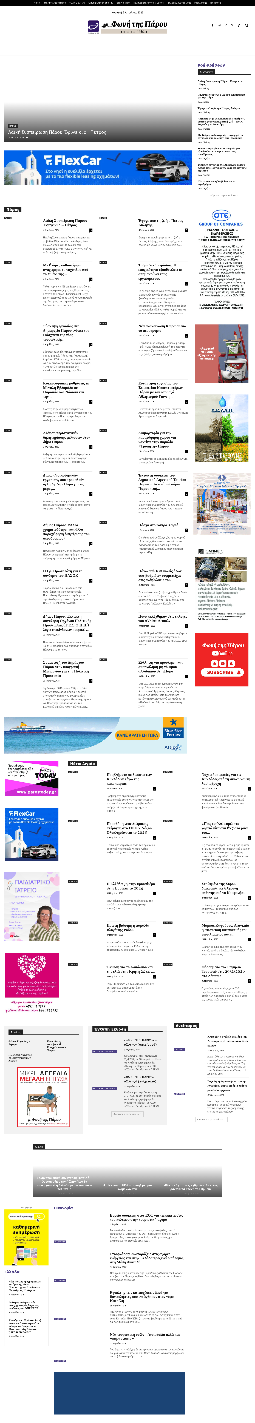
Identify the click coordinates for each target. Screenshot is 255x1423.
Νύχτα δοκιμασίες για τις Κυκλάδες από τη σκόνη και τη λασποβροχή (226, 779)
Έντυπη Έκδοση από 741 (105, 1052)
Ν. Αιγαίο (73, 772)
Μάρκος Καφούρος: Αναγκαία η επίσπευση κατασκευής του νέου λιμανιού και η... (225, 930)
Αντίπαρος (179, 1049)
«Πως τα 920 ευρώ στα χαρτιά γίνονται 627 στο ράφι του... (225, 828)
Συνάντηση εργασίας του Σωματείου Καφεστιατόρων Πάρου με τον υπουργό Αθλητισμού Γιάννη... (160, 390)
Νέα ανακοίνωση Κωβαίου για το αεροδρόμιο (216, 183)
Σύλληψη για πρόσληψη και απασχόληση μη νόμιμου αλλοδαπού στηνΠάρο (160, 667)
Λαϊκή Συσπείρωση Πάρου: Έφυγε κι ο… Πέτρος (57, 132)
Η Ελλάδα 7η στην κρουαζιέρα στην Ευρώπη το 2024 (131, 886)
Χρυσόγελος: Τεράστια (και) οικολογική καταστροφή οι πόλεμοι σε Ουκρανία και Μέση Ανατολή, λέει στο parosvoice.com (25, 1326)
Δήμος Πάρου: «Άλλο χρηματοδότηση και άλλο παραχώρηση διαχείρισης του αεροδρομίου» (66, 532)
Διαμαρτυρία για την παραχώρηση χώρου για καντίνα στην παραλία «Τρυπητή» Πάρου (157, 440)
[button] (246, 25)
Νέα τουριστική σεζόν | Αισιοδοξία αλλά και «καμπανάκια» (145, 1336)
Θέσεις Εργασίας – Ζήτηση (19, 1043)
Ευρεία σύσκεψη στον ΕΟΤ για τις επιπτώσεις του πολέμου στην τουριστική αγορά (146, 1217)
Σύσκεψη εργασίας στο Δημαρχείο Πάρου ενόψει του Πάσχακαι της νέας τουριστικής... (66, 333)
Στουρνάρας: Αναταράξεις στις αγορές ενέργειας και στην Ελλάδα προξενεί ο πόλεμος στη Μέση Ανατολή (146, 1258)
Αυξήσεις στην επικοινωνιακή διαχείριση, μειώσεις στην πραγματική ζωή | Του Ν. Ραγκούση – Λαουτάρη (221, 121)
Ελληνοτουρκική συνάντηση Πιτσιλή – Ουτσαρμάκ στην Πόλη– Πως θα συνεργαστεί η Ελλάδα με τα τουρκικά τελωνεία (64, 1183)
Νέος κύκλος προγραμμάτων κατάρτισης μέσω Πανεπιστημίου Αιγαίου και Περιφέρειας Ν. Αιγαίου (25, 1286)
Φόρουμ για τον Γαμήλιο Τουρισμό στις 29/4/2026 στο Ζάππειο (223, 971)
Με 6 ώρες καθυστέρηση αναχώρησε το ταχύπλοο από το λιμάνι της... (65, 269)
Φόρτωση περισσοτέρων (224, 195)
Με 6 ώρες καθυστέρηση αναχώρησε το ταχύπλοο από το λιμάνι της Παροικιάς (220, 136)
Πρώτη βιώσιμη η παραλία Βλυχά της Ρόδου (128, 927)
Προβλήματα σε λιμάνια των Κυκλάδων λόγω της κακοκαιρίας (129, 779)
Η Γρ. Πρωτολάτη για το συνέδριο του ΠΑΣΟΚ (62, 573)
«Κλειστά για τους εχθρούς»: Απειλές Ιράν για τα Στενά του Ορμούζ (191, 1187)
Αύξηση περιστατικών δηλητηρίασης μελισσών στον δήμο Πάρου (66, 437)
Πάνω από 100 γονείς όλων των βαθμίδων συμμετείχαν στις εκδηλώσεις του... (160, 575)
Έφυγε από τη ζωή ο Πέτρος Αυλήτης (219, 108)
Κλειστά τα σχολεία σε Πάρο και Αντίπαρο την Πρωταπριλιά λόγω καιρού (227, 1041)
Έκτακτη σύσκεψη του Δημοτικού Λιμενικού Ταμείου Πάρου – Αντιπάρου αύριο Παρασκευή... (162, 482)
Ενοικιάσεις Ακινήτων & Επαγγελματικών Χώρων (56, 1046)
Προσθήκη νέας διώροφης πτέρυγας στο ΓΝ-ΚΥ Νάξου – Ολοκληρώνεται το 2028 (131, 828)
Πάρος (12, 126)
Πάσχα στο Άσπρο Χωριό (158, 525)
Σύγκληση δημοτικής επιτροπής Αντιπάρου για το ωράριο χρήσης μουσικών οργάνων (227, 1086)
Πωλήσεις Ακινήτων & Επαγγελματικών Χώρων (20, 1057)
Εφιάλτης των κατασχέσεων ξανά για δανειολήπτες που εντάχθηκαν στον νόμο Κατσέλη (142, 1296)
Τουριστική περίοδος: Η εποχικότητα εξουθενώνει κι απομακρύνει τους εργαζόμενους (219, 151)
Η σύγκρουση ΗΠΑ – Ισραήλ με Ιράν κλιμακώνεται (127, 1187)
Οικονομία (60, 1242)
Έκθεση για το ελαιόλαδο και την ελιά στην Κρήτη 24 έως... (131, 969)
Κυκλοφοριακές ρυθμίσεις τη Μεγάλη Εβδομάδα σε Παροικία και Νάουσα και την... (66, 390)
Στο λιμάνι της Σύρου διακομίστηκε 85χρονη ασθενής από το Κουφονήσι (223, 888)
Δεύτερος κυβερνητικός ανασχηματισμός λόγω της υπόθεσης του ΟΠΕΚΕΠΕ (24, 1305)
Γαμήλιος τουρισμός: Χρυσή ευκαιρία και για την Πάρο (221, 96)
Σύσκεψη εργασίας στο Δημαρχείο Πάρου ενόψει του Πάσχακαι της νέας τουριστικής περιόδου (222, 167)
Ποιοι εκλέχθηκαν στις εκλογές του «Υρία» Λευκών (162, 618)
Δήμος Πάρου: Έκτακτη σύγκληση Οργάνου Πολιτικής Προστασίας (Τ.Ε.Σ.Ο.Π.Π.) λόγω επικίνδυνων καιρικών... (67, 623)
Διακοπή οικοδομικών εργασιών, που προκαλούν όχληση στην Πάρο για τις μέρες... (63, 482)
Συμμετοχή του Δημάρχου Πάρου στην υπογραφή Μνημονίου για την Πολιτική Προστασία (66, 669)
